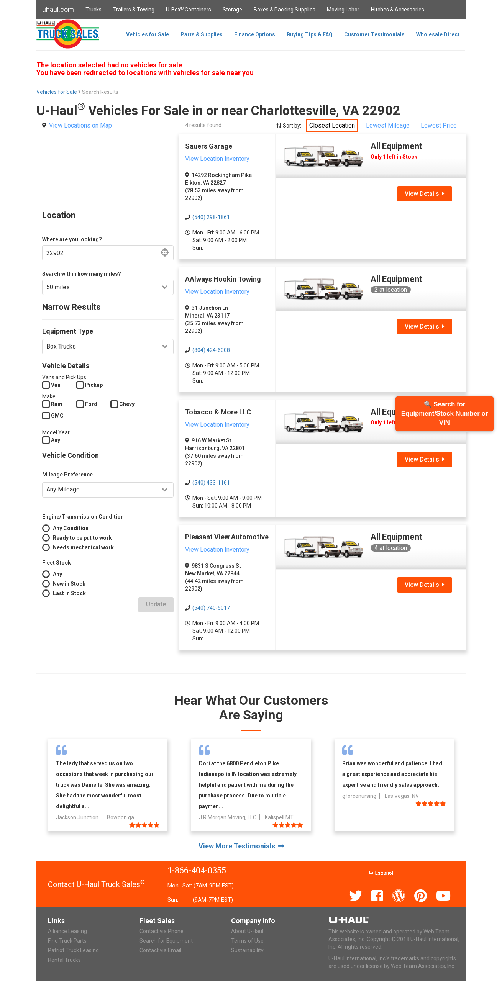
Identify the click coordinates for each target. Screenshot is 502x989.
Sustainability (247, 950)
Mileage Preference (67, 475)
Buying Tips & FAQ (310, 34)
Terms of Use (247, 941)
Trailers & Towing (133, 10)
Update (156, 604)
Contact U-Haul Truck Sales (96, 884)
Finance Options (254, 34)
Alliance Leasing (67, 931)
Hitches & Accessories (397, 10)
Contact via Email (160, 950)
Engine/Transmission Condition (83, 517)
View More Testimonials (241, 846)
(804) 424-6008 (211, 350)
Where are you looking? (72, 239)
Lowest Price (439, 125)
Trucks (93, 10)
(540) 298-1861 (211, 217)
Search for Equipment (166, 941)
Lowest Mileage (388, 125)
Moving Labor (343, 10)
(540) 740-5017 (211, 608)
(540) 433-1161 (211, 483)
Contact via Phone (161, 931)
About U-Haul (247, 931)
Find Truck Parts (67, 941)
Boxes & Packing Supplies (284, 10)
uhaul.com (58, 9)
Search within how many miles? (81, 274)
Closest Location (332, 125)
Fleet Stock (56, 563)
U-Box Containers (188, 9)
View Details (425, 193)
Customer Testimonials (374, 34)
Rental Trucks (64, 960)
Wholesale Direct (437, 34)
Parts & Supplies (201, 34)
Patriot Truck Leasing (73, 950)
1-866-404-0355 (196, 870)
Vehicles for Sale (147, 34)
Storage (232, 10)
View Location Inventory (217, 158)
